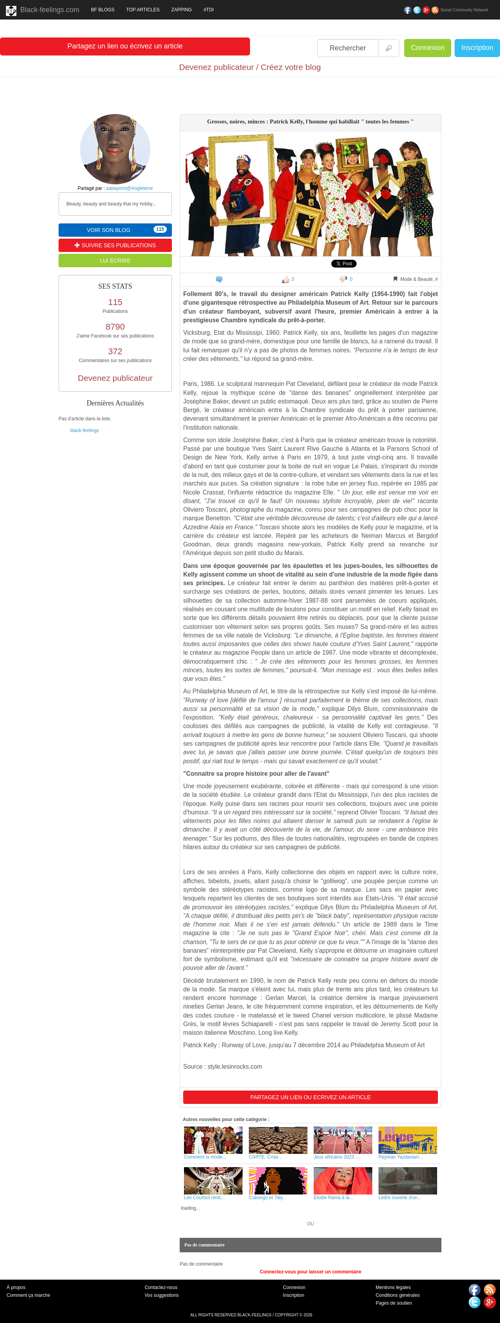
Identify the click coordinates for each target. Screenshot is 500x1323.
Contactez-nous (161, 1287)
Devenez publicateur (115, 377)
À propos (16, 1287)
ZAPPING (181, 9)
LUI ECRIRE (115, 260)
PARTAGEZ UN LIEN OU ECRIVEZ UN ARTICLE (310, 1097)
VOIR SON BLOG (127, 229)
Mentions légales (393, 1287)
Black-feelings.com (42, 11)
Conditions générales (398, 1295)
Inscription (477, 48)
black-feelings (84, 430)
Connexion (428, 48)
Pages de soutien (394, 1303)
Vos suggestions (162, 1295)
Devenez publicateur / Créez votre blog (250, 66)
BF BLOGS (102, 9)
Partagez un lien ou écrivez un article (124, 46)
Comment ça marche (28, 1295)
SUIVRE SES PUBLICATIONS (115, 245)
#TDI (209, 9)
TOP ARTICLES (142, 9)
